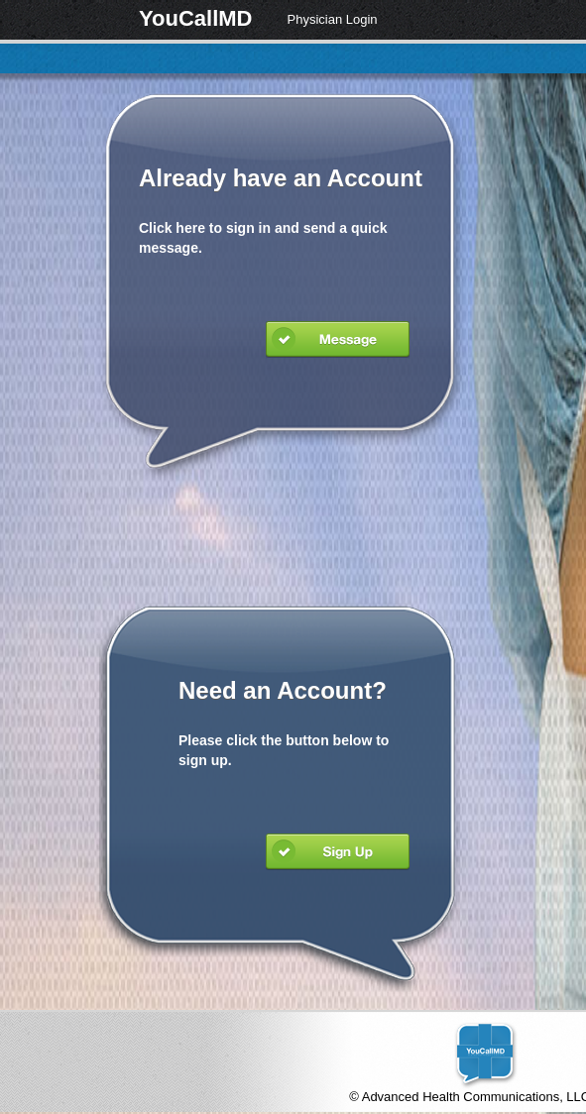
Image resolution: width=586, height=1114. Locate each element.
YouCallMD (195, 18)
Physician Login (332, 19)
